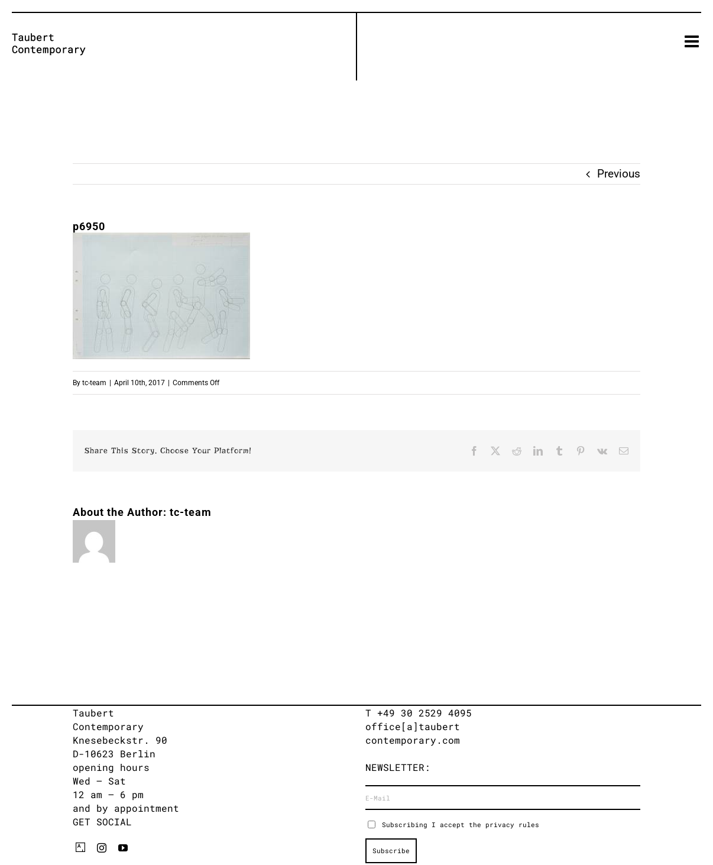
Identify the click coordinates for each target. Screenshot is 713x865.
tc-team (94, 383)
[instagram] (101, 848)
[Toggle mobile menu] (693, 41)
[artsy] (80, 847)
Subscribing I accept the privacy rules (460, 824)
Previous (618, 173)
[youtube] (123, 848)
